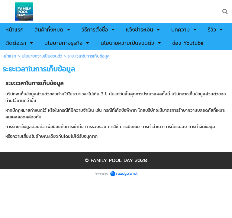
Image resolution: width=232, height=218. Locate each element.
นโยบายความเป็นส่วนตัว (42, 56)
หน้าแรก (9, 56)
